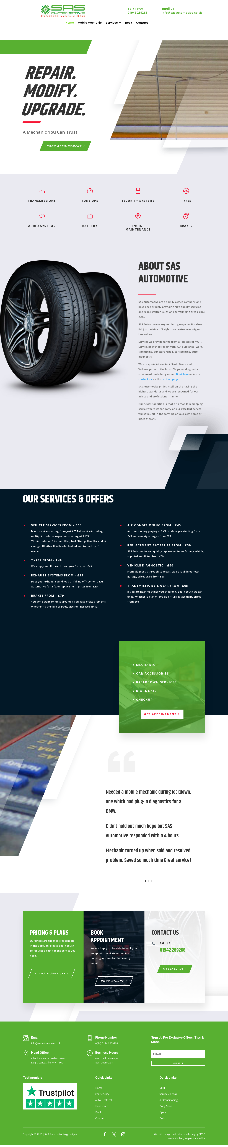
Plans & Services (50, 975)
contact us (145, 380)
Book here (182, 375)
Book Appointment (64, 147)
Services (112, 23)
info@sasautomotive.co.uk (182, 13)
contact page (170, 380)
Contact (142, 23)
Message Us (173, 970)
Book (128, 23)
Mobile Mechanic (90, 23)
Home (70, 23)
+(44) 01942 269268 (106, 1045)
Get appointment (160, 715)
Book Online (112, 982)
